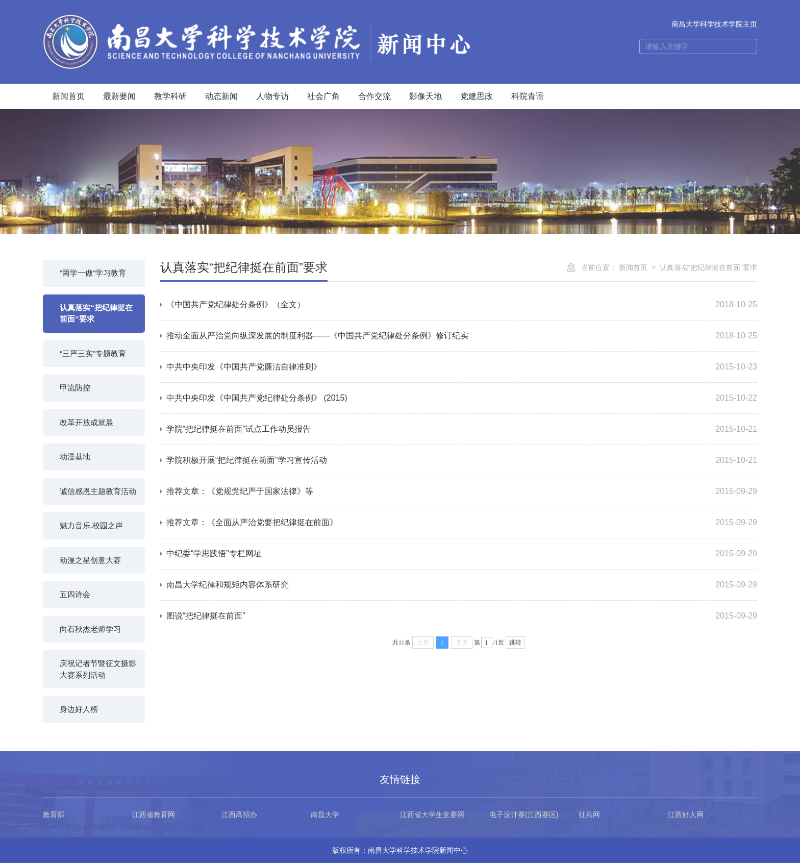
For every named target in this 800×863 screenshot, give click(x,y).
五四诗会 (75, 594)
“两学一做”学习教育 (93, 272)
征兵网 (589, 814)
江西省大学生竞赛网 (432, 814)
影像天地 (425, 96)
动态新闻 (221, 96)
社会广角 (323, 96)
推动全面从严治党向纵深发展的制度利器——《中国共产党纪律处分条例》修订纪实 (317, 335)
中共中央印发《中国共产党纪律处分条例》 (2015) (256, 397)
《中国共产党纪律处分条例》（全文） (235, 304)
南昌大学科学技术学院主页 (714, 24)
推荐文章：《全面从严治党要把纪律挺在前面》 (252, 522)
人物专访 (272, 96)
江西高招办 (239, 814)
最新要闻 (119, 96)
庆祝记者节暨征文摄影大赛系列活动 (98, 669)
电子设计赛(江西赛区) (523, 814)
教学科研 (170, 96)
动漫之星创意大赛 (90, 560)
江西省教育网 (153, 814)
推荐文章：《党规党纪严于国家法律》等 (239, 491)
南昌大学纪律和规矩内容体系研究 (227, 584)
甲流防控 (75, 387)
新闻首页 (68, 96)
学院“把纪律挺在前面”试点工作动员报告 (238, 429)
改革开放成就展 (86, 422)
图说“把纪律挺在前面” (205, 615)
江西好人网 (686, 814)
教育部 (53, 814)
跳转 (515, 642)
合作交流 (374, 96)
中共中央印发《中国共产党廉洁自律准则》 (243, 366)
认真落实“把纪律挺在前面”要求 (96, 313)
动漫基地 (75, 456)
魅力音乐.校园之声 (91, 525)
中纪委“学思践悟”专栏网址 (214, 553)
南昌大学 (325, 814)
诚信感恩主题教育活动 (98, 491)
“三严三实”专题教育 (93, 353)
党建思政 (476, 96)
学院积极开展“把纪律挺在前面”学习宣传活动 (246, 460)
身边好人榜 (79, 709)
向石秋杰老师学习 (90, 629)
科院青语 (527, 96)
